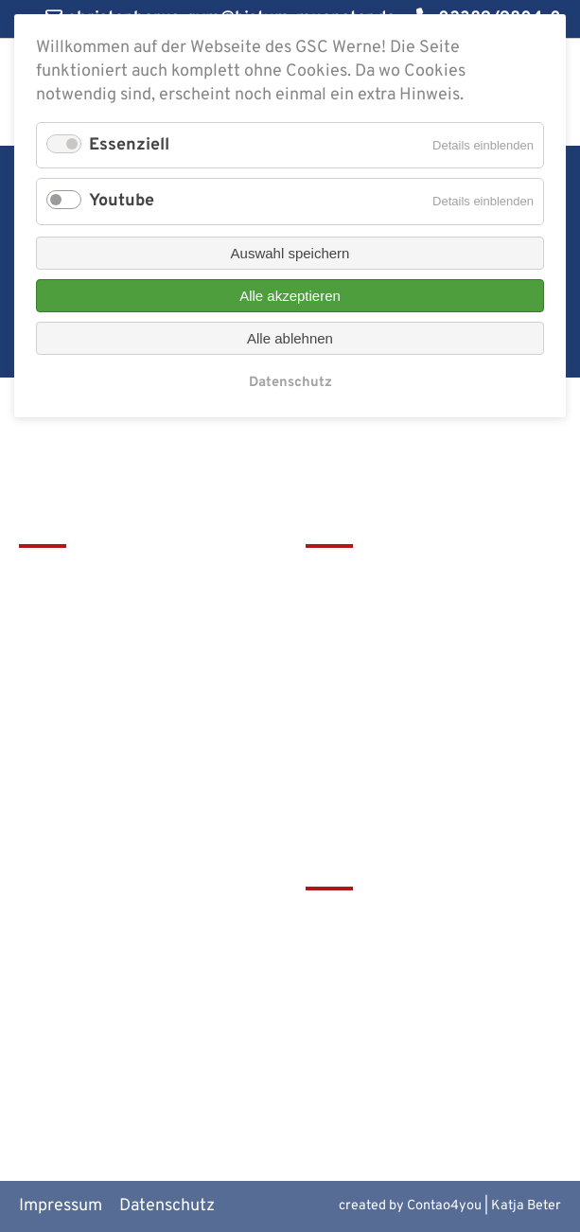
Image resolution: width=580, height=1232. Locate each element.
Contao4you (444, 1206)
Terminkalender (366, 610)
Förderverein (355, 641)
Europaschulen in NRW (392, 1016)
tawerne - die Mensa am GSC (413, 921)
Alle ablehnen (290, 338)
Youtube (121, 201)
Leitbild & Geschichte (387, 578)
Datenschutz (167, 1206)
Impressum (60, 1206)
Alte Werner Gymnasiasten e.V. (421, 1079)
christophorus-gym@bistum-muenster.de (128, 756)
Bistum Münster (366, 983)
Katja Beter (526, 1206)
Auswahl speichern (290, 253)
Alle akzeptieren (290, 296)
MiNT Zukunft (358, 1047)
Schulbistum (353, 952)
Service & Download (381, 673)
